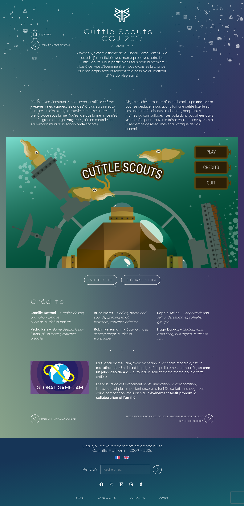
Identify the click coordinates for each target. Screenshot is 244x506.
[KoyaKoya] (141, 484)
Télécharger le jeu (140, 280)
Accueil (46, 34)
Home (79, 497)
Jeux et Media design (55, 45)
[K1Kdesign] (101, 484)
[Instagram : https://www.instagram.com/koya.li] (111, 484)
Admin (163, 497)
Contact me (137, 497)
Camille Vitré (107, 497)
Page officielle (100, 280)
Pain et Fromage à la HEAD (58, 418)
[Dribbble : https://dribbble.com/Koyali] (131, 484)
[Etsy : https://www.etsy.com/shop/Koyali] (121, 484)
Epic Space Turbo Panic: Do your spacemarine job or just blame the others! (164, 418)
